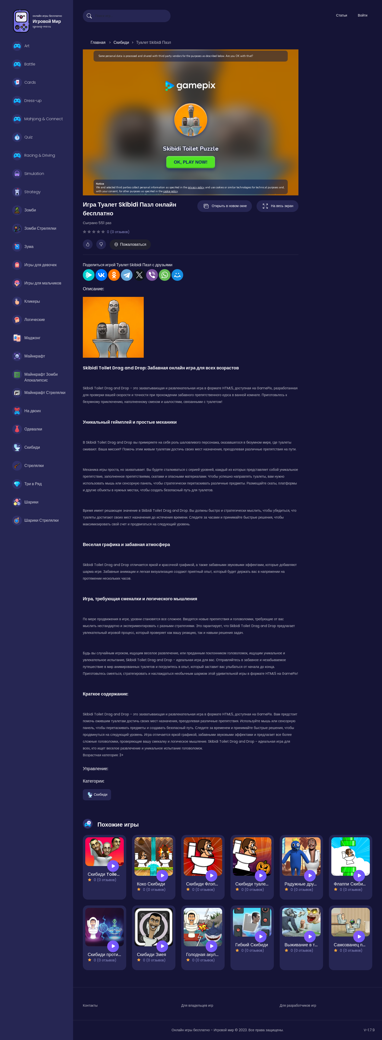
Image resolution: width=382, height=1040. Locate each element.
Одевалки (27, 429)
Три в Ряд (27, 484)
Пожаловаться (130, 244)
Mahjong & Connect (37, 119)
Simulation (28, 174)
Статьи (341, 15)
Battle (23, 64)
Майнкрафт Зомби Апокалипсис (35, 376)
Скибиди (26, 447)
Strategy (26, 192)
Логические (28, 320)
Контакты (90, 1005)
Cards (24, 82)
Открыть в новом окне (224, 206)
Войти (362, 15)
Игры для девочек (34, 265)
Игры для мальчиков (36, 283)
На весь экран (277, 206)
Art (20, 46)
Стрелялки (28, 466)
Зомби (24, 210)
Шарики (25, 502)
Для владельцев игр (197, 1005)
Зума (22, 247)
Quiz (22, 137)
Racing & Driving (33, 155)
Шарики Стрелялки (35, 520)
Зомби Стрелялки (34, 228)
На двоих (26, 411)
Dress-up (27, 101)
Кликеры (26, 301)
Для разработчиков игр (298, 1005)
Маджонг (26, 338)
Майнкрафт (28, 356)
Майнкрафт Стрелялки (39, 393)
